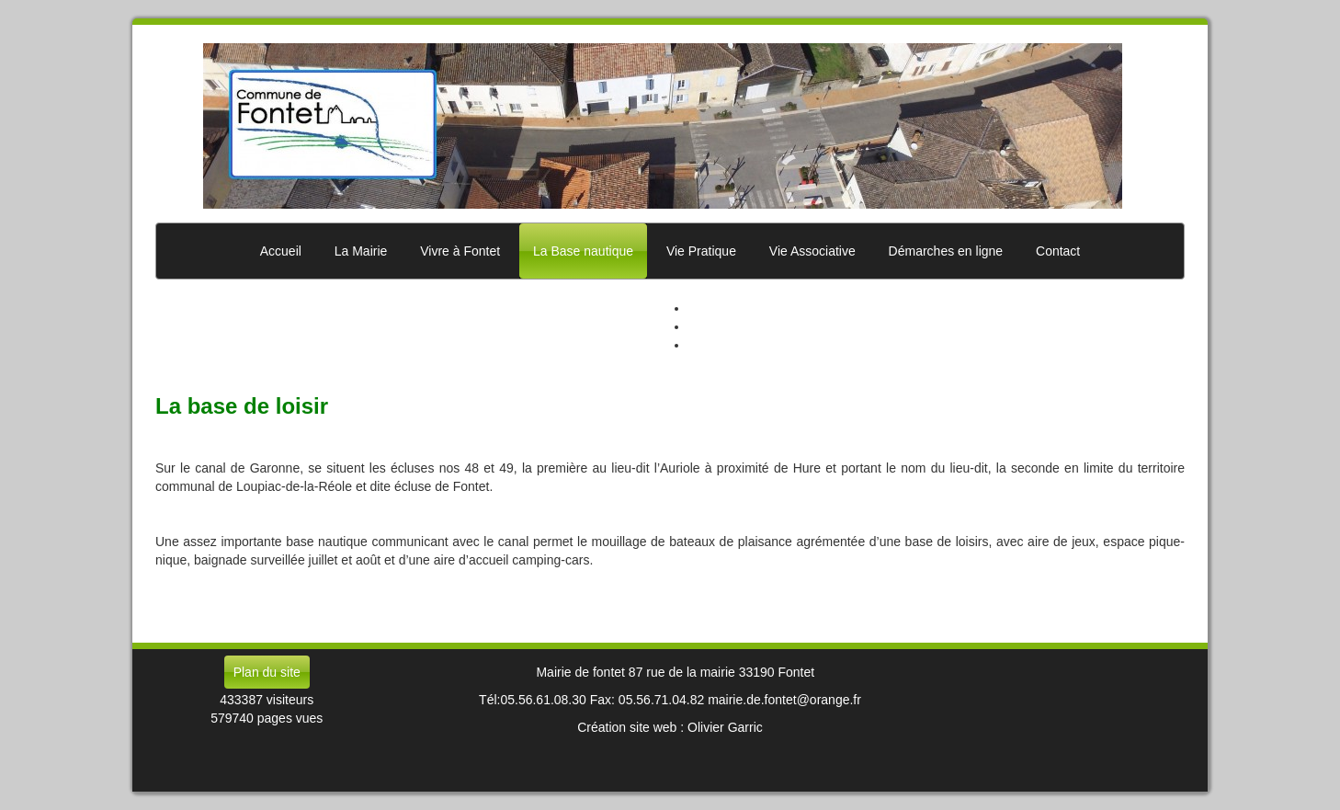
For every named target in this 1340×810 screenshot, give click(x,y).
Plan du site (267, 672)
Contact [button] (1058, 251)
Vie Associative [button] (812, 251)
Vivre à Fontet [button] (460, 251)
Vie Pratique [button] (701, 251)
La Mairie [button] (361, 251)
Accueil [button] (280, 251)
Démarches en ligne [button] (946, 251)
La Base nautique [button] (583, 251)
